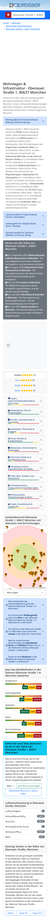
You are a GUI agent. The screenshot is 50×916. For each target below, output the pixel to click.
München (16, 23)
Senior (24, 390)
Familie (25, 375)
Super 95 (23, 913)
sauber (21, 736)
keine (38, 723)
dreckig (37, 736)
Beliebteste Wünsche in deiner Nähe (23, 792)
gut (21, 699)
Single (25, 385)
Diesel (11, 913)
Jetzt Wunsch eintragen (29, 786)
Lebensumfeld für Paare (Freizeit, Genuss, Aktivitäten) (21, 215)
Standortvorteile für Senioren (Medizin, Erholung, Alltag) (20, 233)
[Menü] (8, 345)
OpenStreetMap (30, 588)
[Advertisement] (24, 56)
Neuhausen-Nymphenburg (19, 26)
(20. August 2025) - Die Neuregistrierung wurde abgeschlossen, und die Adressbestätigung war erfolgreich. (24, 273)
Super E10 (37, 913)
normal (32, 687)
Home (6, 23)
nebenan (24, 711)
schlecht (37, 699)
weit (39, 711)
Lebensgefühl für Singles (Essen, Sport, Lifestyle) (21, 224)
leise (25, 687)
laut (39, 687)
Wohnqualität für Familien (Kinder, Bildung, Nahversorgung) (22, 121)
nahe (33, 711)
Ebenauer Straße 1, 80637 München (23, 29)
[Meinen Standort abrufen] (8, 15)
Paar (25, 380)
